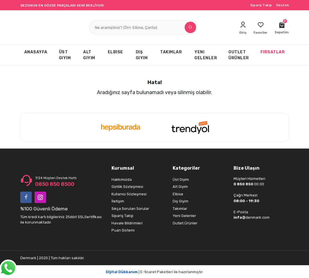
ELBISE (115, 52)
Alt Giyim (180, 186)
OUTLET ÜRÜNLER (238, 55)
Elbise (178, 194)
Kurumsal (122, 168)
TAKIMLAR (171, 52)
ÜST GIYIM (65, 55)
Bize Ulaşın (247, 168)
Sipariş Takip (261, 5)
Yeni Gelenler (184, 216)
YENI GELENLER (205, 55)
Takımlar (180, 208)
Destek (282, 5)
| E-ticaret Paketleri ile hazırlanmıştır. (154, 272)
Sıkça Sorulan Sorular (130, 208)
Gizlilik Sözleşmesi (127, 186)
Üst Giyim (181, 179)
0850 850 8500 (54, 184)
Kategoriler (186, 168)
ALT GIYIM (89, 55)
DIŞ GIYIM (142, 55)
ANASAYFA (35, 52)
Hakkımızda (121, 179)
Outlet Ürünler (185, 223)
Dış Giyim (180, 201)
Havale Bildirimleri (127, 223)
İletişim (117, 201)
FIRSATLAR (272, 52)
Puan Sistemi (123, 230)
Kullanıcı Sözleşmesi (129, 194)
